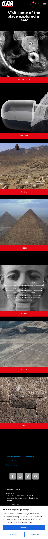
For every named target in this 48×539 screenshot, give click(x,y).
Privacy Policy (10, 461)
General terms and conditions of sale (19, 457)
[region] (24, 522)
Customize (12, 534)
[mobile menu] (45, 4)
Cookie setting (11, 465)
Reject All (34, 534)
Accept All (24, 528)
